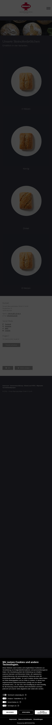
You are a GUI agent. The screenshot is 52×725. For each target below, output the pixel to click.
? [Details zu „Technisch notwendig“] (25, 695)
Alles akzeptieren (42, 712)
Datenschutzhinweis (25, 719)
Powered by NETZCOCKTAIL (26, 723)
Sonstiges (11, 706)
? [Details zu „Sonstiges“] (18, 705)
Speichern (26, 712)
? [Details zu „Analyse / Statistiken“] (25, 698)
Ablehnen (10, 712)
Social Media (12, 702)
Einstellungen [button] (38, 719)
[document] (26, 676)
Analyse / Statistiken (14, 698)
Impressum (13, 719)
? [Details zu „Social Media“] (20, 702)
